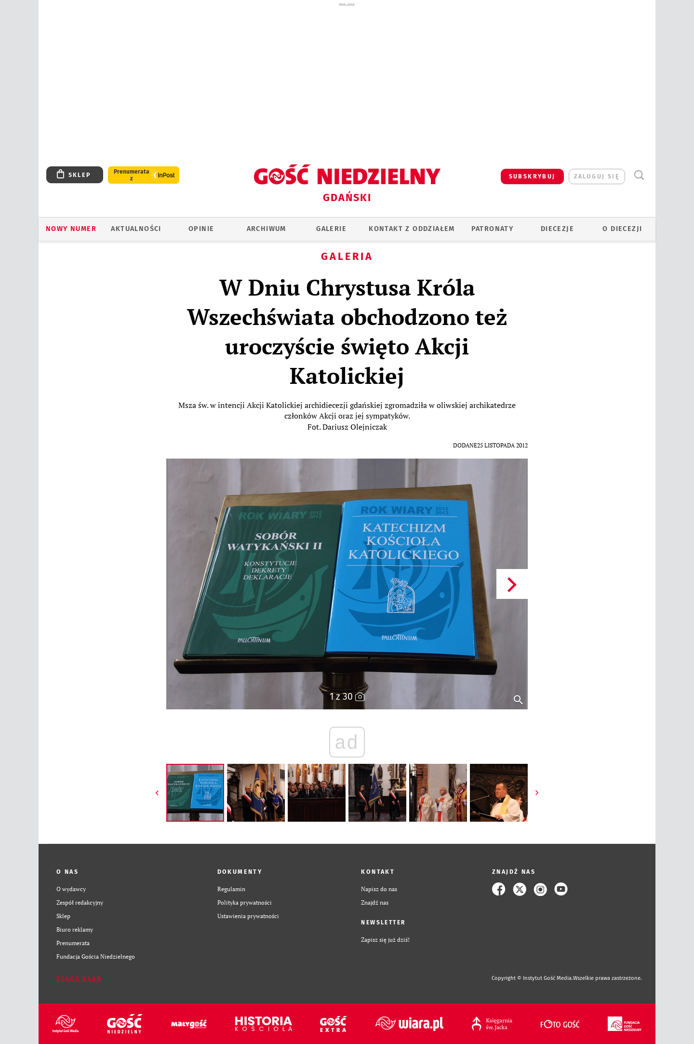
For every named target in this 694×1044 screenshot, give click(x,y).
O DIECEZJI (622, 229)
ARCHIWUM (266, 229)
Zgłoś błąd (79, 978)
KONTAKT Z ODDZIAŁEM (412, 229)
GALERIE (331, 229)
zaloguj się (597, 176)
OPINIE (201, 229)
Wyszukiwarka (639, 175)
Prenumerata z (131, 175)
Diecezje (557, 229)
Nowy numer (71, 229)
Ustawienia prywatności (248, 916)
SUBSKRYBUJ (532, 176)
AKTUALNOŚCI (136, 229)
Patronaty (492, 229)
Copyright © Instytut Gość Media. (532, 978)
